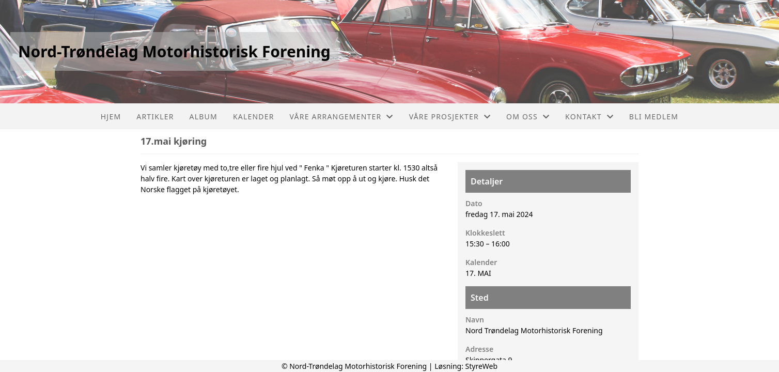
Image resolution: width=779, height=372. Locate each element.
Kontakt (589, 116)
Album (203, 116)
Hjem (111, 116)
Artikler (155, 116)
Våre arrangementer (342, 116)
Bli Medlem (653, 116)
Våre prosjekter (450, 116)
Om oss (528, 116)
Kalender (253, 116)
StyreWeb (481, 366)
